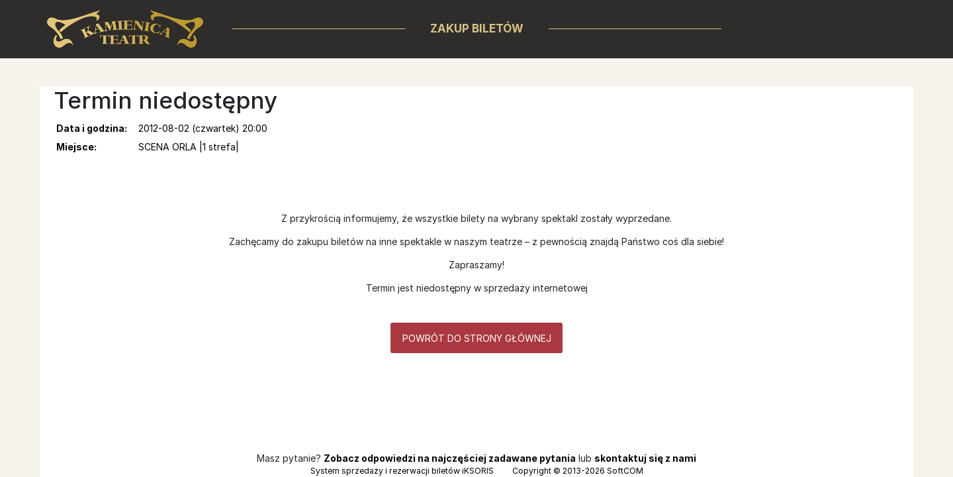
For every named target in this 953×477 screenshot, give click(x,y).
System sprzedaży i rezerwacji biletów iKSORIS (402, 471)
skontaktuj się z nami (645, 458)
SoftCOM (625, 471)
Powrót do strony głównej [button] (476, 338)
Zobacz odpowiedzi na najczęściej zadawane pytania (450, 458)
